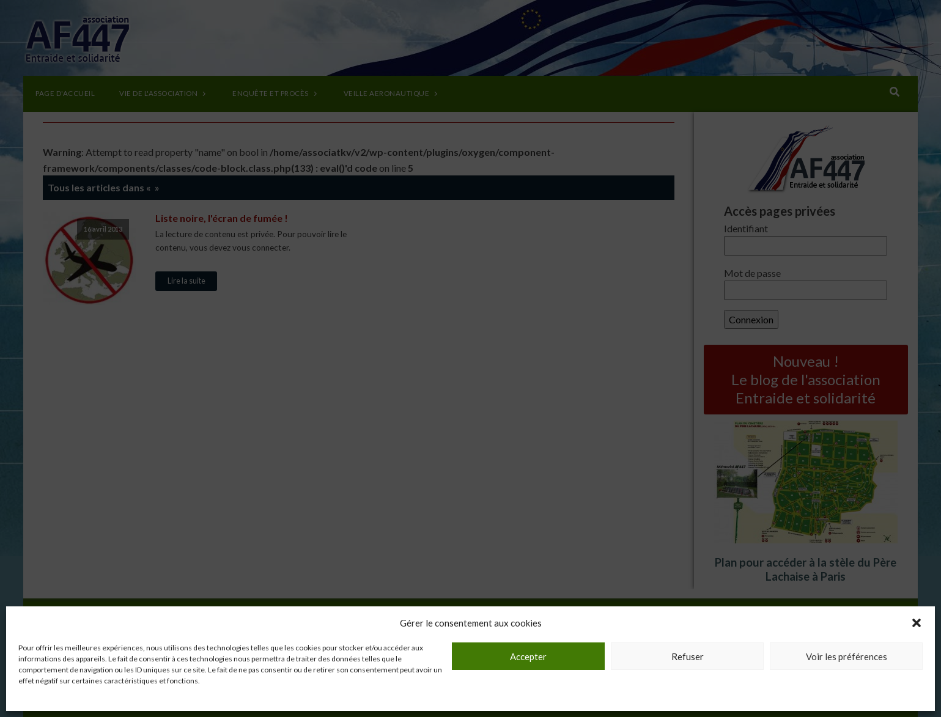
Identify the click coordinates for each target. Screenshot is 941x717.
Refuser (687, 656)
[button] (916, 623)
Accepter (528, 656)
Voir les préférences (846, 656)
